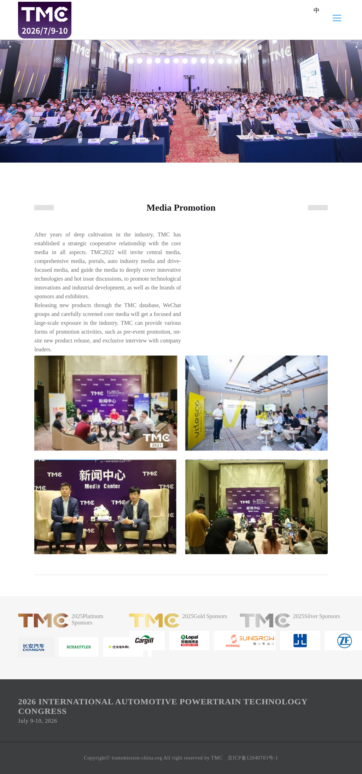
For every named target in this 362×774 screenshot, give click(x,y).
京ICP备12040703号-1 (253, 758)
